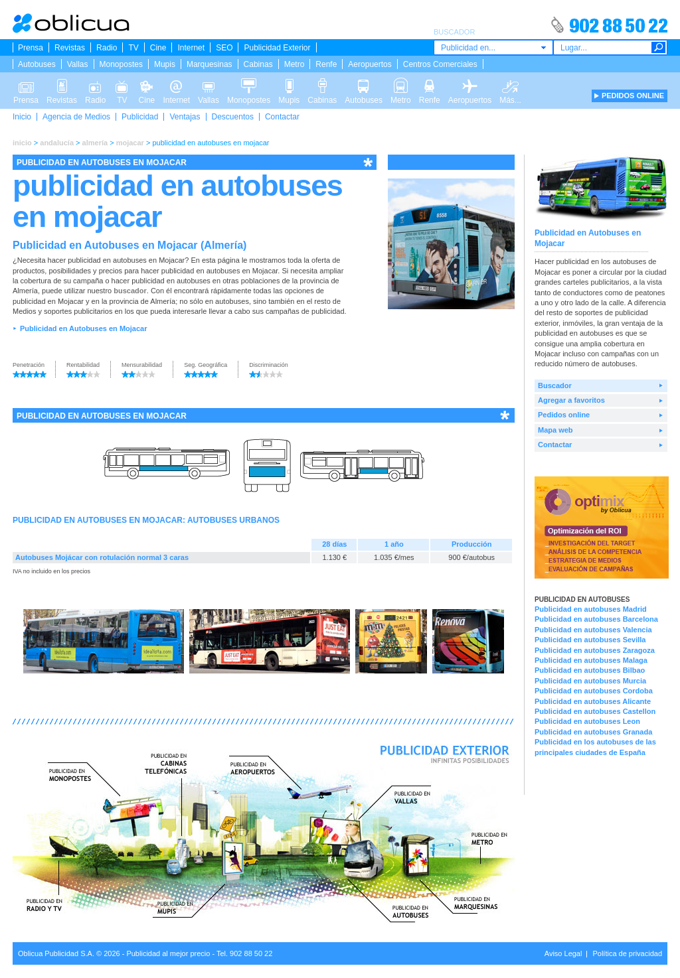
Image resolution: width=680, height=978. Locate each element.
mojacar (130, 143)
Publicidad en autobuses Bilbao (590, 670)
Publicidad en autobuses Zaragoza (595, 650)
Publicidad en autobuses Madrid (591, 609)
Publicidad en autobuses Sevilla (590, 640)
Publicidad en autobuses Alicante (593, 701)
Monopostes (121, 64)
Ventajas (184, 116)
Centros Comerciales (440, 64)
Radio (106, 47)
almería (95, 143)
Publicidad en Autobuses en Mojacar (83, 328)
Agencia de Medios (76, 116)
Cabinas (258, 64)
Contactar (282, 116)
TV (133, 47)
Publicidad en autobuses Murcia (590, 681)
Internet (191, 47)
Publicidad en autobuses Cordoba (594, 691)
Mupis (164, 64)
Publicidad (140, 116)
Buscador (555, 385)
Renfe (326, 64)
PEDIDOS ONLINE (633, 96)
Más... (510, 85)
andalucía (57, 143)
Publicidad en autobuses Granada (593, 732)
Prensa (30, 47)
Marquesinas (209, 64)
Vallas (77, 64)
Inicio (22, 116)
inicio (22, 143)
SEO (224, 47)
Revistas (69, 47)
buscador (130, 291)
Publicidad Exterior (277, 47)
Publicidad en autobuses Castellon (595, 711)
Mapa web (555, 430)
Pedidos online (564, 415)
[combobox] (493, 47)
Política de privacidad (627, 953)
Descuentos (233, 116)
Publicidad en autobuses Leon (587, 721)
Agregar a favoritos (571, 400)
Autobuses (37, 64)
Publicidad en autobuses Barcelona (596, 619)
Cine (158, 47)
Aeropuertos (369, 64)
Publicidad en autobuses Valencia (593, 630)
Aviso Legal (563, 953)
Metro (294, 64)
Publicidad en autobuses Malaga (591, 660)
